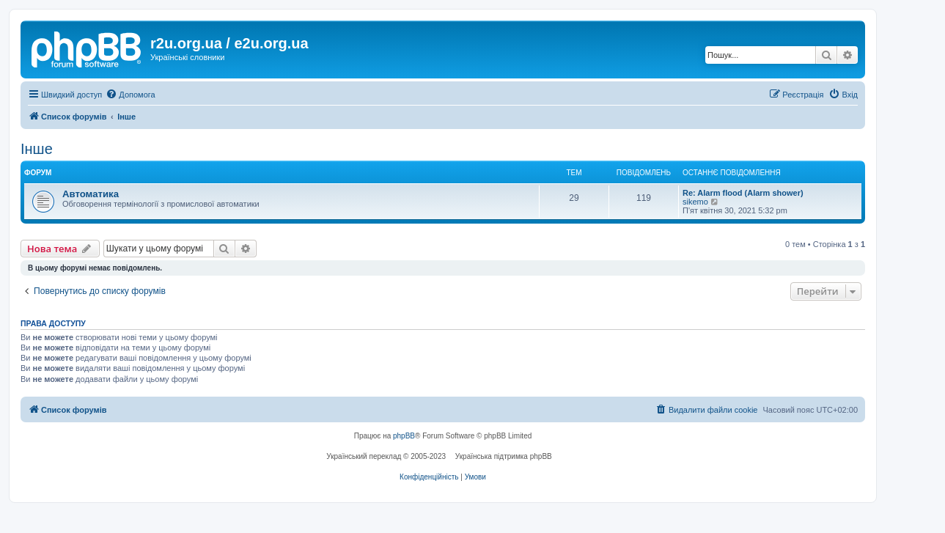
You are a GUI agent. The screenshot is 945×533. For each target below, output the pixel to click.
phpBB (404, 436)
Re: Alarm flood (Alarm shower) (743, 192)
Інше (37, 149)
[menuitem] (130, 94)
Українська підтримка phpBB (503, 456)
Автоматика (90, 193)
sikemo (695, 201)
